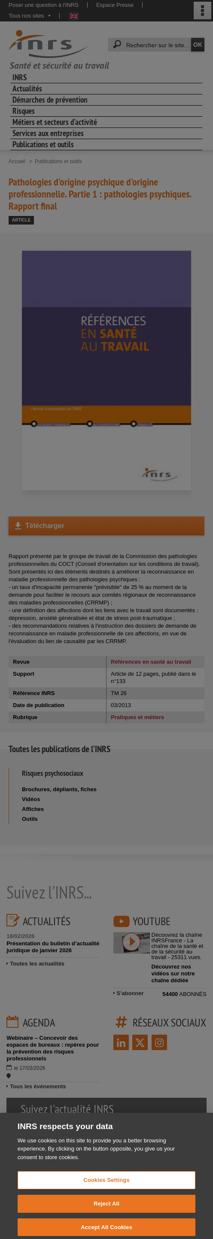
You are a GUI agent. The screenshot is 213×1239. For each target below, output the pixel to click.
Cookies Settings (106, 1188)
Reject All (106, 1212)
